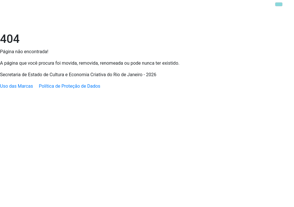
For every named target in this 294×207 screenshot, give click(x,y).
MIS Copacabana (269, 24)
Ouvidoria (204, 24)
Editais (183, 24)
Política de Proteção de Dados (69, 86)
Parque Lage (260, 8)
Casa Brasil (231, 8)
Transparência (233, 24)
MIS (211, 8)
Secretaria (52, 24)
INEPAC (153, 8)
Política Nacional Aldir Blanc (99, 24)
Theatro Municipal (184, 8)
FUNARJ (132, 8)
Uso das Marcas (16, 86)
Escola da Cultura (150, 24)
